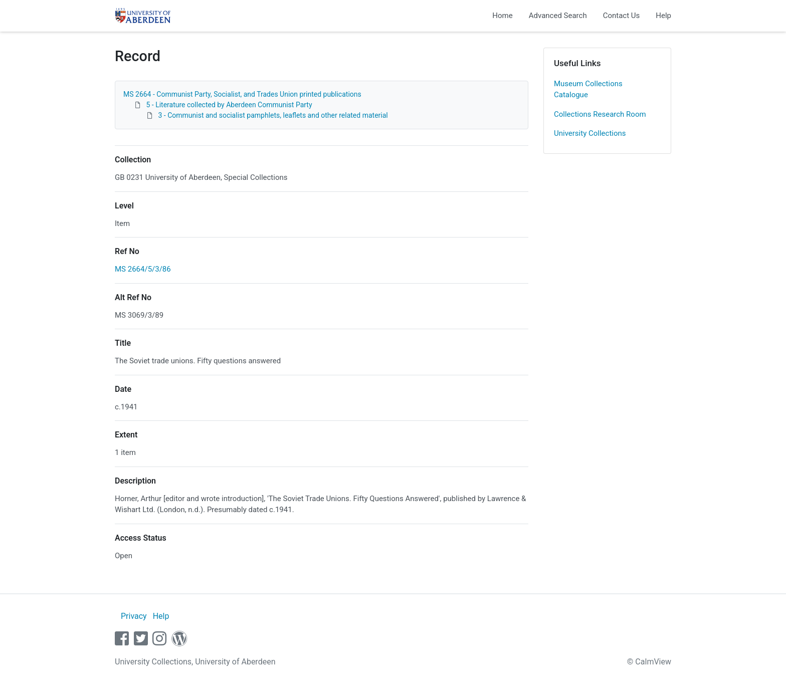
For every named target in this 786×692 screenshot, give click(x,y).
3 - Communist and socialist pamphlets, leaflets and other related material (272, 115)
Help (663, 15)
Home (502, 15)
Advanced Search (558, 15)
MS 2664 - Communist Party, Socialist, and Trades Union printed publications (242, 94)
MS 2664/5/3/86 (143, 269)
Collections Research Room (600, 114)
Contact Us (621, 15)
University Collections (590, 133)
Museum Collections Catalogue (588, 89)
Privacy (134, 616)
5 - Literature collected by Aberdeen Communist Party (229, 105)
